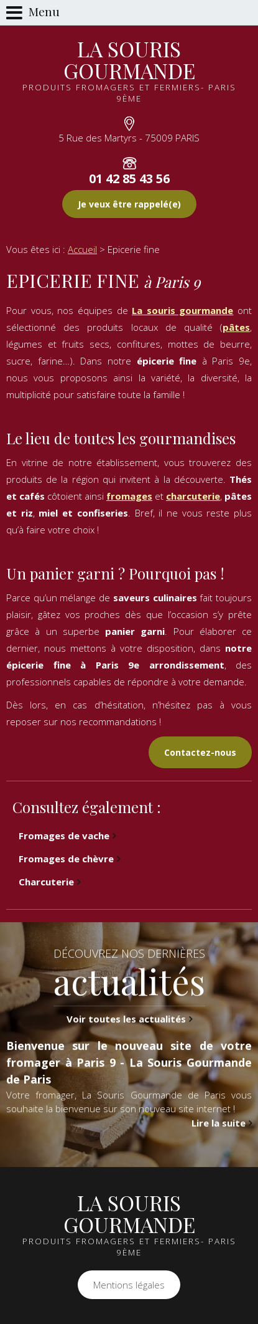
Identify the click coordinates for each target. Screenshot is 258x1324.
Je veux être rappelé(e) (129, 204)
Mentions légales (129, 1285)
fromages (129, 496)
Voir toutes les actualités (126, 1045)
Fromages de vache (64, 835)
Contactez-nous (200, 752)
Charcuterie (46, 881)
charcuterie (193, 496)
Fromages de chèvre (66, 858)
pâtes (236, 327)
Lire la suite (218, 1149)
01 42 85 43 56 (129, 178)
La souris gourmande (182, 310)
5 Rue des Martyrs (129, 137)
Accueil (82, 249)
